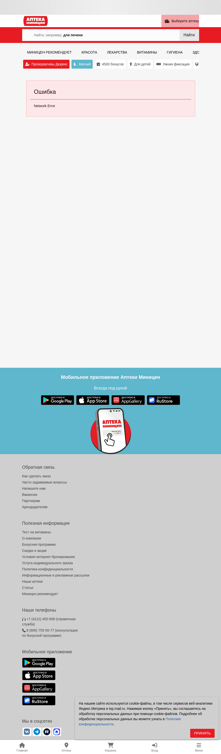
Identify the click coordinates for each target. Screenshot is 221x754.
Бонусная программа (39, 544)
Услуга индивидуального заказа (47, 563)
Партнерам (31, 501)
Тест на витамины (36, 532)
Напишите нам (34, 488)
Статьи (27, 588)
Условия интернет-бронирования (48, 557)
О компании (31, 538)
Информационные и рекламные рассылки (56, 575)
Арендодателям (35, 507)
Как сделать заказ (36, 476)
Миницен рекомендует (40, 594)
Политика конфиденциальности (47, 569)
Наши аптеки (32, 581)
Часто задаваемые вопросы (44, 482)
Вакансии (29, 495)
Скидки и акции (34, 551)
